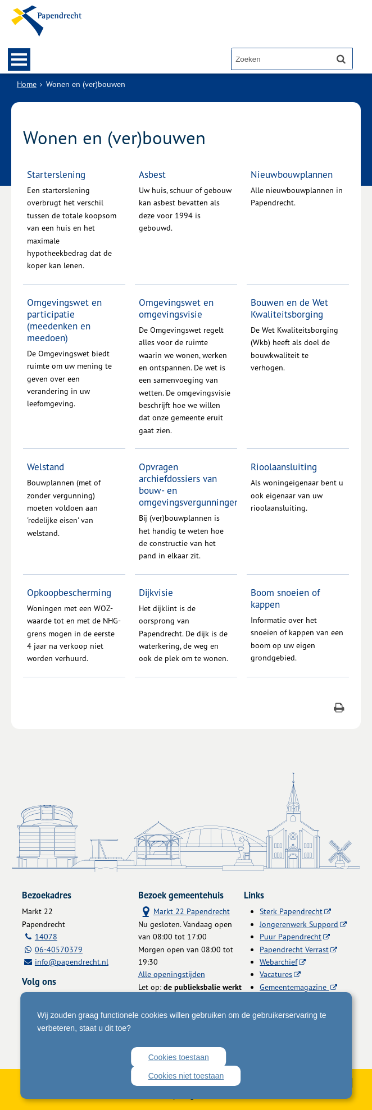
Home (27, 84)
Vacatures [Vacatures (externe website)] (276, 974)
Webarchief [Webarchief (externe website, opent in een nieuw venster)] (278, 961)
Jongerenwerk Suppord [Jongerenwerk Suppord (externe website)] (299, 924)
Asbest (152, 174)
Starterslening (56, 174)
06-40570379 (59, 949)
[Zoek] (341, 58)
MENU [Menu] (19, 59)
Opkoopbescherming (69, 592)
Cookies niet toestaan (186, 1075)
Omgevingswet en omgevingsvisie (176, 308)
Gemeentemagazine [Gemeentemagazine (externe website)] (294, 987)
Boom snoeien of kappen (285, 598)
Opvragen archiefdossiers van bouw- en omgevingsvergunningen (189, 484)
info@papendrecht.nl (71, 961)
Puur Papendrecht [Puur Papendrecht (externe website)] (290, 936)
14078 (46, 936)
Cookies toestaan (178, 1057)
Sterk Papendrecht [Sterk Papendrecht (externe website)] (291, 911)
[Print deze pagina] (339, 709)
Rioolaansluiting (284, 467)
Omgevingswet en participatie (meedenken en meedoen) (64, 319)
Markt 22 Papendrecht (184, 910)
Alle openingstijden (171, 974)
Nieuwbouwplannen (292, 174)
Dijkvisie (156, 592)
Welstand (45, 467)
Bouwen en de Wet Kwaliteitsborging (289, 308)
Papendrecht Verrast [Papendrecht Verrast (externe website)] (294, 949)
